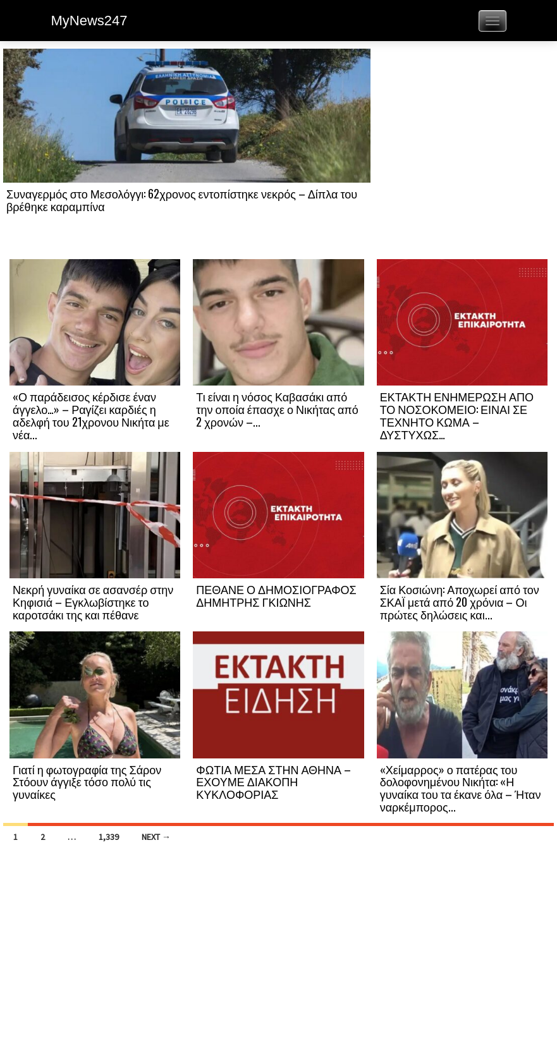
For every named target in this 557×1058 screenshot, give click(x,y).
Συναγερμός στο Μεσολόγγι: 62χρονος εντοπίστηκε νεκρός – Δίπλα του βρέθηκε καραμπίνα (181, 199)
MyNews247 (89, 20)
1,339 (109, 836)
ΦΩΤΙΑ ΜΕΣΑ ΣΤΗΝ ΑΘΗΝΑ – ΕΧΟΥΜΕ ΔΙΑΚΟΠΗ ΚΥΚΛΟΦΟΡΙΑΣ (273, 782)
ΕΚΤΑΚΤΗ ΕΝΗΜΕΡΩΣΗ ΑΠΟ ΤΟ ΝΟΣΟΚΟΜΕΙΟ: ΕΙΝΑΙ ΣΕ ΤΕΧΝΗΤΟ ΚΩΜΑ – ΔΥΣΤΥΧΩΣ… (457, 415)
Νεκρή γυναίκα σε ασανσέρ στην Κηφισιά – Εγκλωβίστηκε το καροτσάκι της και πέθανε (93, 602)
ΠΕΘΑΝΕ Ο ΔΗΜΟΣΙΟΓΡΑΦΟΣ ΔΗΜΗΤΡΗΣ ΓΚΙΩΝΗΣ (276, 595)
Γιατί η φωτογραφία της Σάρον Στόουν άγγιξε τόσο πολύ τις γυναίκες (87, 782)
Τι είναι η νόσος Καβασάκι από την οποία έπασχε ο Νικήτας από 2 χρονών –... (277, 409)
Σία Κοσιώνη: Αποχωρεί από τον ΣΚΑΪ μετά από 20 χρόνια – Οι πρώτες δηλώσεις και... (459, 602)
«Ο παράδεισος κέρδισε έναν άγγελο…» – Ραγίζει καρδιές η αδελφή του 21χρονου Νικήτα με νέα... (91, 415)
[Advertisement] (462, 153)
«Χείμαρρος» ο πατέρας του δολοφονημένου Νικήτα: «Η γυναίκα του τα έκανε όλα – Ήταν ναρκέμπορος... (460, 788)
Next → (156, 836)
